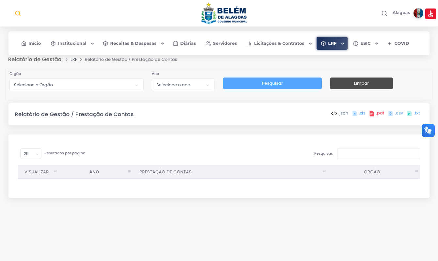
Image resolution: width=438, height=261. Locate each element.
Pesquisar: (367, 156)
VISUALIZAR (37, 175)
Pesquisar (272, 86)
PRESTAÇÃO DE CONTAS (166, 175)
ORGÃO (372, 175)
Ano (155, 76)
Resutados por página (53, 156)
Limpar (360, 86)
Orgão (16, 76)
